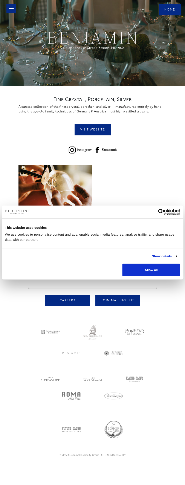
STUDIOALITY (118, 455)
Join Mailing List (118, 300)
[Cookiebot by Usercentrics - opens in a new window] (161, 212)
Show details (162, 256)
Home (169, 9)
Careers (67, 300)
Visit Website (92, 129)
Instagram (84, 150)
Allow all (151, 269)
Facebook (109, 150)
